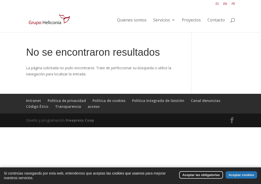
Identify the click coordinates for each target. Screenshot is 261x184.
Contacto (216, 20)
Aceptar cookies (241, 177)
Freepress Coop (80, 120)
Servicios (161, 20)
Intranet (33, 100)
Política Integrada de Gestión (158, 100)
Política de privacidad (67, 100)
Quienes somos (132, 20)
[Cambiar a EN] (225, 5)
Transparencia (68, 106)
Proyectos (191, 20)
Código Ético (37, 106)
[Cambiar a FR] (233, 5)
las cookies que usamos (125, 175)
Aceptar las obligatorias (201, 177)
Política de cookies (109, 100)
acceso (94, 106)
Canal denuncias (205, 100)
